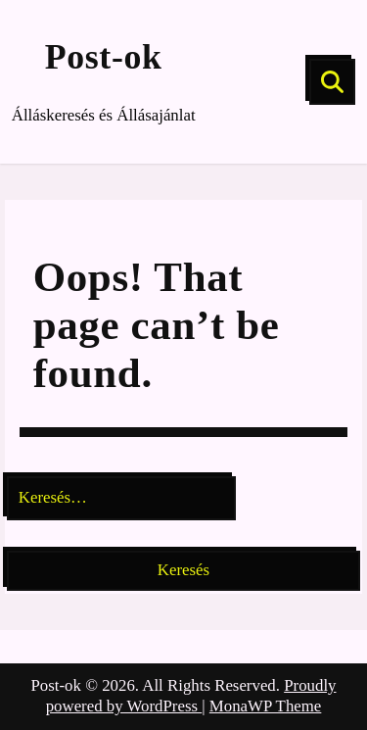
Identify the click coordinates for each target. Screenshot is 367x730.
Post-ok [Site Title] (103, 56)
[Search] (332, 82)
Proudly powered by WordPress (191, 695)
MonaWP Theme (265, 706)
